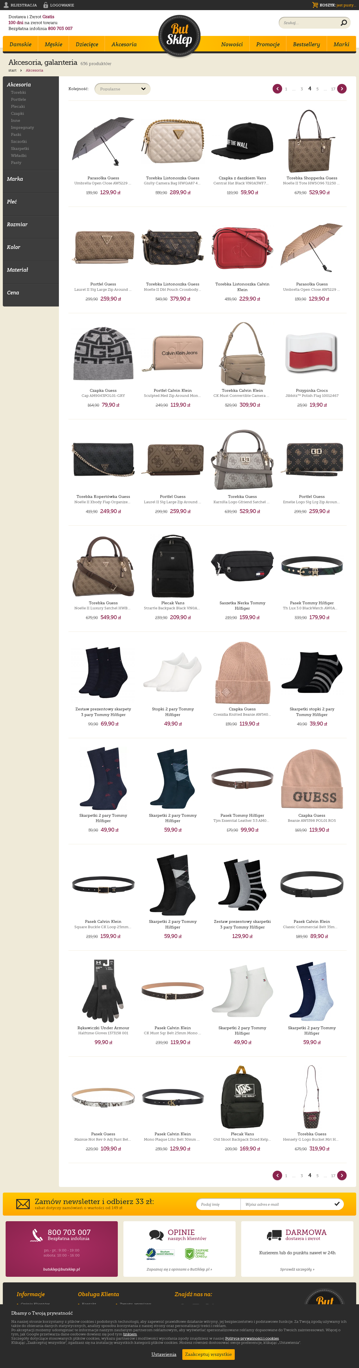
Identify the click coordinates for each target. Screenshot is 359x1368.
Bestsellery (306, 44)
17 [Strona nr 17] (333, 89)
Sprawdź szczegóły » (297, 1269)
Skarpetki (20, 148)
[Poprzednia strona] (277, 88)
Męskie (53, 44)
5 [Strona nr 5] (317, 89)
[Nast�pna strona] (342, 88)
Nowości (232, 44)
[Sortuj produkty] (123, 89)
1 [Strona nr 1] (286, 89)
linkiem (130, 1334)
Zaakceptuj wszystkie (208, 1354)
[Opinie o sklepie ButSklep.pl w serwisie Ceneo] (197, 1254)
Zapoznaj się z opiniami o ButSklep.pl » (179, 1269)
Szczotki (19, 141)
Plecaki (18, 106)
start (15, 70)
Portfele (18, 99)
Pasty (16, 162)
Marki (341, 44)
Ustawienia (162, 1354)
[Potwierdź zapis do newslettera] (337, 1204)
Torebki (18, 92)
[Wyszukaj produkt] (343, 23)
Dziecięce (87, 44)
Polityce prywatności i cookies (252, 1338)
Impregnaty (22, 127)
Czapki (17, 113)
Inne (15, 120)
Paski (16, 134)
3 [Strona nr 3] (302, 89)
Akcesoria (124, 44)
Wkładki (19, 155)
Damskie (20, 44)
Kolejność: (78, 88)
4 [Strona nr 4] (309, 88)
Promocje (268, 44)
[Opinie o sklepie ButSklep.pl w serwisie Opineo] (160, 1254)
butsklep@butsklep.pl (61, 1269)
